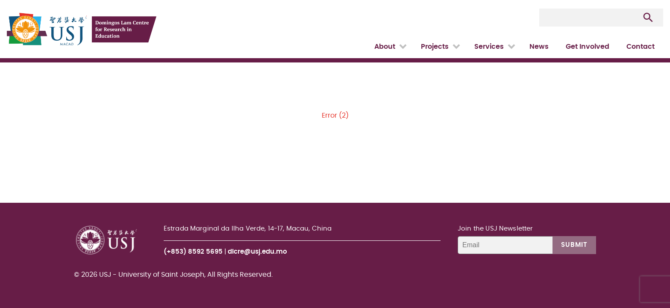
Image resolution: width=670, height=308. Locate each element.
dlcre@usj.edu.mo (257, 252)
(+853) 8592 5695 (193, 252)
